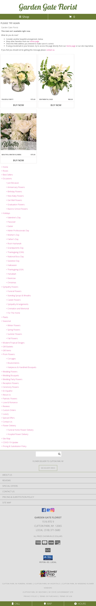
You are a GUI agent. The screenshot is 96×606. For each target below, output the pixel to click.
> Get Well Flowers (14, 200)
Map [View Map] (48, 603)
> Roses (4, 170)
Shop (24, 17)
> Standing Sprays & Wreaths (18, 295)
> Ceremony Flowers (10, 387)
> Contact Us (6, 421)
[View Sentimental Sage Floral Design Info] (56, 76)
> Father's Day (12, 239)
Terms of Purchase (49, 596)
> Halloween (11, 265)
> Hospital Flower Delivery (17, 434)
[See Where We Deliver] (48, 468)
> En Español (6, 391)
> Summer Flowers (14, 334)
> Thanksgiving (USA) (15, 269)
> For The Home (13, 313)
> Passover (11, 222)
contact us (50, 50)
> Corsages (11, 358)
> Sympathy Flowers (9, 287)
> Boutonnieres (12, 363)
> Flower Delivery (8, 425)
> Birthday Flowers (14, 191)
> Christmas (11, 282)
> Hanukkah (11, 274)
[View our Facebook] (44, 511)
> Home (4, 167)
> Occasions (6, 178)
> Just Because (12, 183)
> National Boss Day (15, 256)
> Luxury (5, 414)
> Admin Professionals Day (17, 230)
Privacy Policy (31, 596)
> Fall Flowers (12, 338)
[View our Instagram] (52, 511)
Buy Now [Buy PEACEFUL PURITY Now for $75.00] (18, 105)
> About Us (6, 394)
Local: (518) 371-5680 (48, 530)
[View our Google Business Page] (48, 511)
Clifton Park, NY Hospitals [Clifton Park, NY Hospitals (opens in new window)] (47, 584)
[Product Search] (49, 454)
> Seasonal (6, 321)
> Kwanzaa (10, 278)
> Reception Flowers (10, 383)
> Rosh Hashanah (13, 243)
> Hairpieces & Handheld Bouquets (21, 367)
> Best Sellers (7, 174)
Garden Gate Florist (48, 7)
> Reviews (5, 406)
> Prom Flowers (8, 354)
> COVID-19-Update (9, 442)
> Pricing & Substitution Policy (13, 446)
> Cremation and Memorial (17, 308)
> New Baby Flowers (15, 196)
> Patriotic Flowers (9, 398)
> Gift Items (6, 350)
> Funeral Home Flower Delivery (19, 430)
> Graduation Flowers (15, 204)
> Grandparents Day (14, 248)
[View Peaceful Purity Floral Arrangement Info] (18, 76)
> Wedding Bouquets (10, 375)
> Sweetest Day (12, 261)
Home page (34, 41)
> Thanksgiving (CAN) (15, 252)
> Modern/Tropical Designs (13, 342)
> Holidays (5, 213)
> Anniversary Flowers (15, 187)
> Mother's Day (12, 235)
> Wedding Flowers (9, 371)
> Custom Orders (8, 410)
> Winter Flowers (13, 325)
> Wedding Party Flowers (11, 379)
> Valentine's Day (13, 217)
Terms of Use (66, 596)
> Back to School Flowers (17, 209)
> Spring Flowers (13, 329)
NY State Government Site (61, 592)
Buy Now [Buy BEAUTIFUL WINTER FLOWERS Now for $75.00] (18, 160)
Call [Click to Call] (16, 603)
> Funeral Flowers (13, 291)
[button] (48, 557)
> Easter (9, 226)
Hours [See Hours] (80, 603)
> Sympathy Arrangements (17, 304)
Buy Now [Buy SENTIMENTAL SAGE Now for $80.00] (56, 105)
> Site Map (5, 438)
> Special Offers (8, 418)
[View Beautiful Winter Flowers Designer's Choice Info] (18, 132)
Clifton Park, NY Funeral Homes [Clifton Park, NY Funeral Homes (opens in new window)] (17, 584)
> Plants (4, 317)
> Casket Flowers (13, 300)
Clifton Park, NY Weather (35, 592)
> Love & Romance (9, 402)
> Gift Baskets (7, 346)
